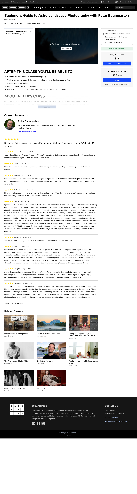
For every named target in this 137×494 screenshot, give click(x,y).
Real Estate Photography (46, 361)
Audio (107, 7)
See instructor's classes (27, 131)
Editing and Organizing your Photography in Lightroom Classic (82, 334)
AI (71, 7)
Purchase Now (66, 48)
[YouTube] (33, 423)
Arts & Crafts (94, 7)
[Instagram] (43, 423)
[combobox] (125, 7)
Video (53, 7)
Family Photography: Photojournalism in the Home (83, 362)
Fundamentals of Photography (16, 333)
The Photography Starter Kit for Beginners (16, 362)
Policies (68, 436)
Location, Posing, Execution (14, 388)
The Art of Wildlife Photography (49, 333)
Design (62, 7)
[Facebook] (38, 423)
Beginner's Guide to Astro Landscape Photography (16, 32)
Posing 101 (41, 388)
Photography (40, 7)
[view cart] (110, 2)
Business (80, 7)
